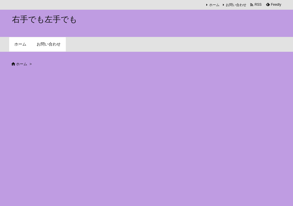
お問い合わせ (236, 5)
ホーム (214, 5)
